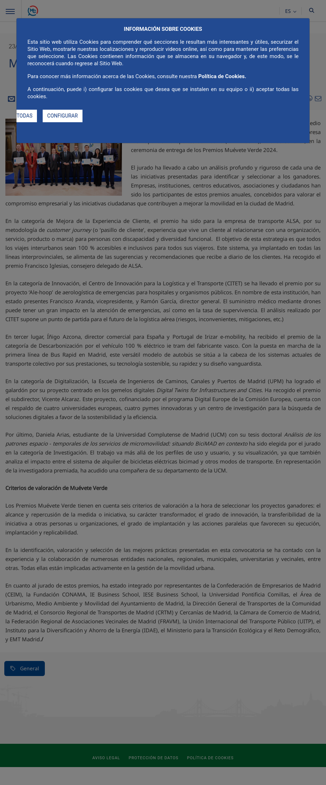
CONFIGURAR (62, 116)
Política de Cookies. (222, 76)
